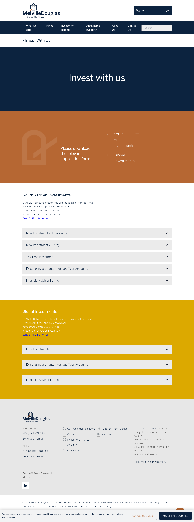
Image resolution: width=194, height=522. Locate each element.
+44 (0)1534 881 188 (35, 450)
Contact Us (73, 450)
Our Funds (73, 434)
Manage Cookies (142, 517)
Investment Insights (78, 439)
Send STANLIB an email (35, 334)
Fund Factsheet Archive (114, 428)
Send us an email (32, 438)
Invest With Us (109, 434)
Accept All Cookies (175, 517)
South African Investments (124, 140)
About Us (72, 445)
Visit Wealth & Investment (150, 461)
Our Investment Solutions (81, 428)
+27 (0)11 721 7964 (34, 433)
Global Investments (124, 158)
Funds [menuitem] (49, 25)
